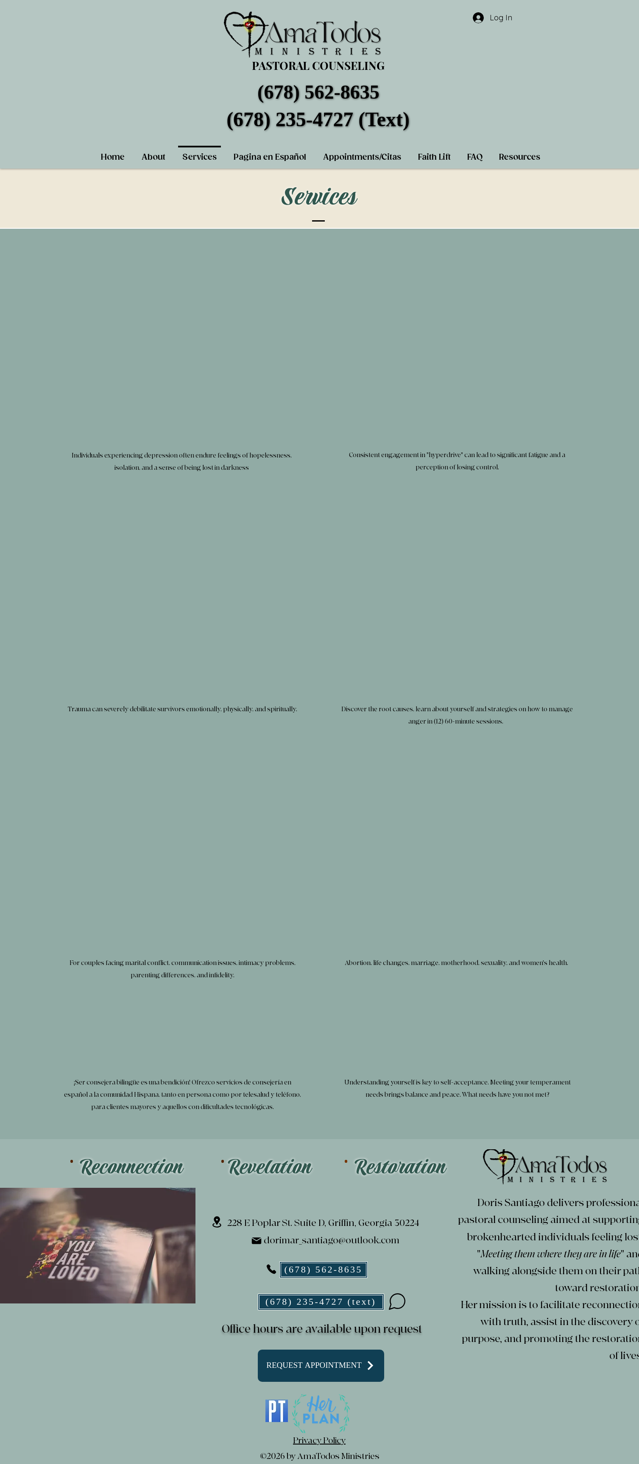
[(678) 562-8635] (323, 1270)
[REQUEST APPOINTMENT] (321, 1366)
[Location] (217, 1222)
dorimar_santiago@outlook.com (331, 1240)
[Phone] (271, 1269)
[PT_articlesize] (276, 1411)
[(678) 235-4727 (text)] (321, 1302)
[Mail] (256, 1241)
